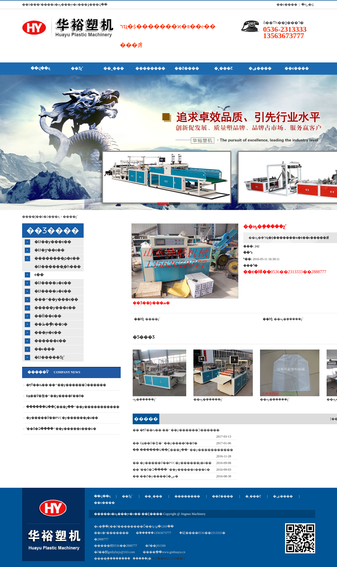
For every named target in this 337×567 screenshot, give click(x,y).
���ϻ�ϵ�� (47, 333)
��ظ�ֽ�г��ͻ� (50, 324)
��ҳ (55, 217)
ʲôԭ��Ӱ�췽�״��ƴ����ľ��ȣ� (55, 396)
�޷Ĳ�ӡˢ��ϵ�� (49, 250)
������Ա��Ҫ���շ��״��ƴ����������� (72, 407)
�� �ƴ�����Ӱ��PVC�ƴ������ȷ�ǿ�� (172, 463)
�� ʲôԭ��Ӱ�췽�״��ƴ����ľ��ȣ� (165, 443)
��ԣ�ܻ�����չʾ (288, 319)
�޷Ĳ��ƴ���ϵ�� (52, 242)
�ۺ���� (283, 496)
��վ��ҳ (102, 496)
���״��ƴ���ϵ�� (56, 300)
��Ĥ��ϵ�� (48, 316)
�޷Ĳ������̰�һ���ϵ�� (57, 271)
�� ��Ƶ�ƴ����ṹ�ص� (155, 476)
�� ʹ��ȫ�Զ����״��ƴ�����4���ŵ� (171, 469)
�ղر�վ (307, 4)
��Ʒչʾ (127, 496)
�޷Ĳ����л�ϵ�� (52, 283)
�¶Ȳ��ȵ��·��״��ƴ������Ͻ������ (66, 385)
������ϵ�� (50, 341)
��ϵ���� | (287, 4)
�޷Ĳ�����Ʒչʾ (49, 357)
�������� (187, 496)
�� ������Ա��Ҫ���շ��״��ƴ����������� (183, 450)
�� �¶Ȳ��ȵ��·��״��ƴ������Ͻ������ (176, 430)
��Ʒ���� (52, 230)
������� (146, 420)
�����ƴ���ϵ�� (55, 308)
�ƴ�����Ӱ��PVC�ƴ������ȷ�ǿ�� (62, 418)
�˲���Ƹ (253, 496)
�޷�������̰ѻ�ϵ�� (57, 258)
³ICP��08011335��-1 (168, 558)
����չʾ (70, 217)
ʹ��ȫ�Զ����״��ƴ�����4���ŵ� (61, 429)
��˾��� (153, 496)
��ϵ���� (104, 503)
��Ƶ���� (222, 496)
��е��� (44, 349)
